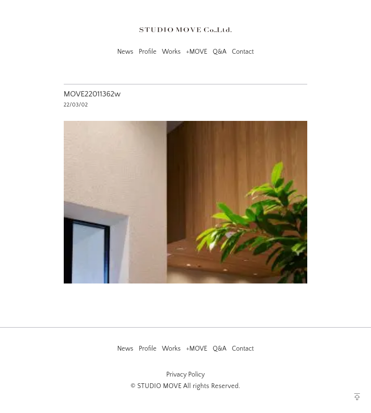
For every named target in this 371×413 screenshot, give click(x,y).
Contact (243, 52)
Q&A (220, 52)
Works (171, 52)
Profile (147, 52)
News (125, 52)
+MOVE (196, 52)
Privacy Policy (185, 374)
